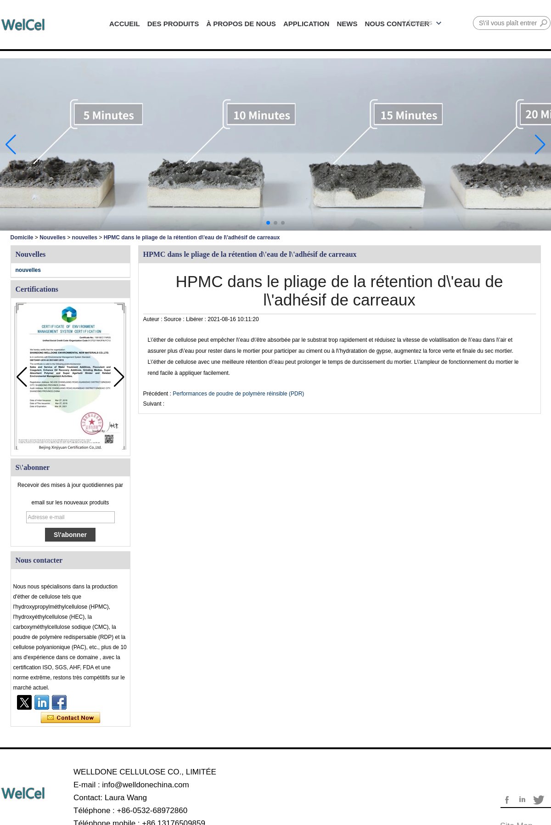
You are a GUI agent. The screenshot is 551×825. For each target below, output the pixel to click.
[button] (268, 223)
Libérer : (197, 319)
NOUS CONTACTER (397, 24)
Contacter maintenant (70, 718)
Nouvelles (52, 237)
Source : (175, 319)
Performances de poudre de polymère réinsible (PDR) (238, 393)
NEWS (347, 24)
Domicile (22, 237)
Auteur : (153, 319)
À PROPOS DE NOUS (241, 24)
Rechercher (544, 23)
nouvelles (84, 237)
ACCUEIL (124, 24)
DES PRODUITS (173, 24)
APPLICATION (306, 24)
